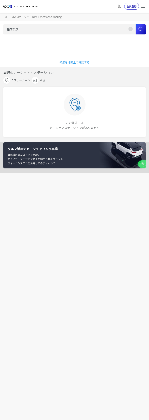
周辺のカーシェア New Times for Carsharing (37, 16)
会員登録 (132, 6)
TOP (5, 16)
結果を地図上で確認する (74, 62)
